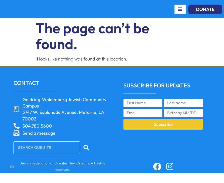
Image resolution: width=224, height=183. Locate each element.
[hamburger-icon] (180, 9)
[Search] (87, 147)
